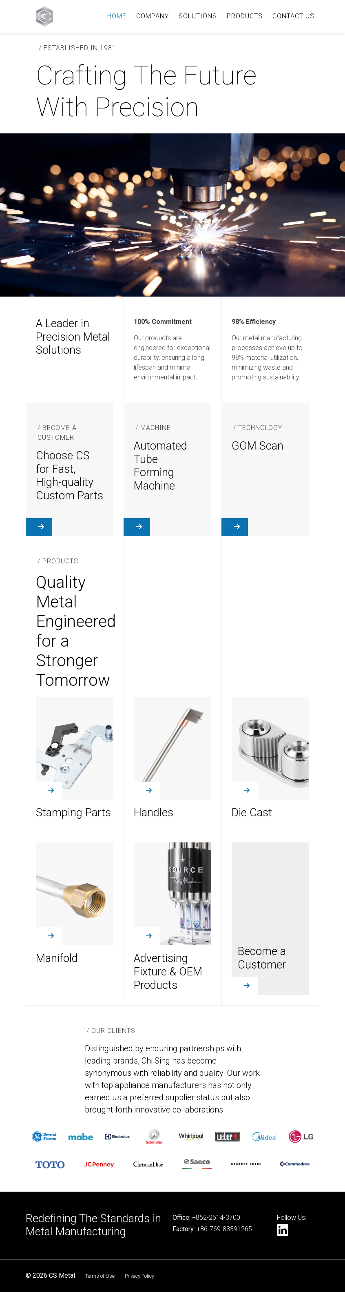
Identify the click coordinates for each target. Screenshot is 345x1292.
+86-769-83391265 (224, 1229)
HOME (116, 16)
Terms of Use (100, 1276)
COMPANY (152, 16)
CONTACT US (293, 16)
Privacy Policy (139, 1276)
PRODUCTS (245, 16)
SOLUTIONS (198, 16)
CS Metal (62, 1275)
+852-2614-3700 (216, 1217)
